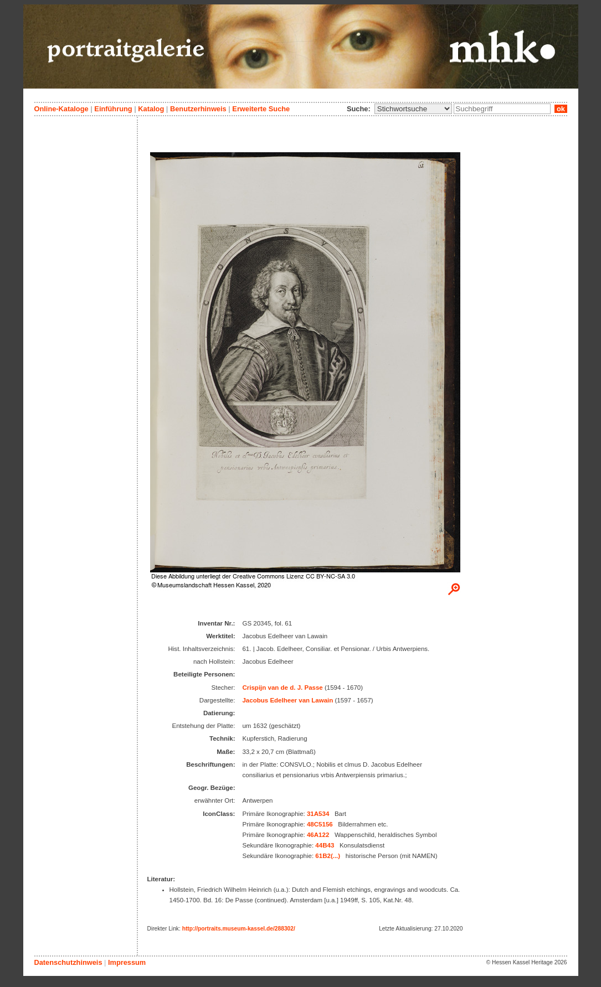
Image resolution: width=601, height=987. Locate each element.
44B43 (324, 845)
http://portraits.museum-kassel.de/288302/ (238, 929)
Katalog (151, 109)
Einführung (113, 109)
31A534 (318, 813)
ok (560, 109)
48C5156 (320, 824)
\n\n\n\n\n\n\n (413, 109)
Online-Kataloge (61, 109)
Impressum (127, 962)
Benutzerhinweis (198, 109)
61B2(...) (327, 855)
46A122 (318, 834)
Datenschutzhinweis (68, 962)
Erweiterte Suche (261, 109)
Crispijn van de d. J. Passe (282, 687)
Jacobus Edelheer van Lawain (287, 700)
